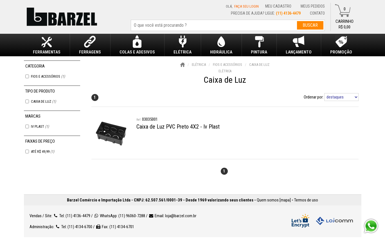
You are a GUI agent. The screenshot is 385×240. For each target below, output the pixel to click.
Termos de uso (306, 200)
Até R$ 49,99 (42, 151)
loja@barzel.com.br (180, 215)
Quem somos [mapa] (274, 200)
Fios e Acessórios (48, 76)
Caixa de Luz (43, 101)
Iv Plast (40, 126)
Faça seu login (246, 6)
